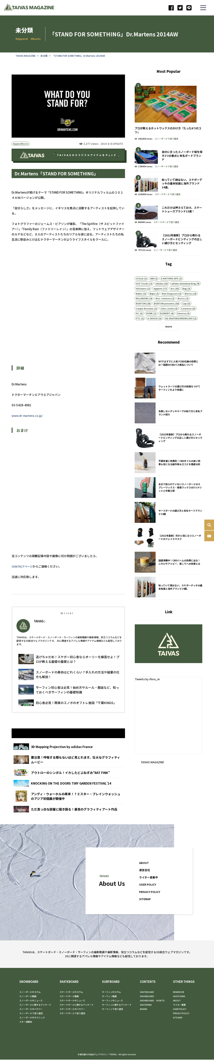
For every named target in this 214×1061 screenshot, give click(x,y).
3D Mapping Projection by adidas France (68, 758)
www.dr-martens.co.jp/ (28, 416)
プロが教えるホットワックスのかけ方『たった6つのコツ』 (168, 112)
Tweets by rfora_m (148, 679)
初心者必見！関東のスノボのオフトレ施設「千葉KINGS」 (69, 713)
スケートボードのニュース (72, 1001)
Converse (186, 318)
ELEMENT (165, 322)
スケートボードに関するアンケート (77, 1006)
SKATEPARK (146, 1006)
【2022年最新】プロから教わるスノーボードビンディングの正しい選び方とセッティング (168, 241)
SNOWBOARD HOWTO (152, 1001)
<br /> (81, 315)
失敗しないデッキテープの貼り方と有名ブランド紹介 (168, 423)
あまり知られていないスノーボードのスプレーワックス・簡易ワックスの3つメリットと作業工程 (168, 497)
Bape (152, 303)
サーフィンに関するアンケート (117, 1006)
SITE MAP (177, 1018)
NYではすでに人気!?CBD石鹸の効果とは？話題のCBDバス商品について (168, 373)
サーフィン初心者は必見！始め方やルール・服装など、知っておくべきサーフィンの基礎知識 (69, 700)
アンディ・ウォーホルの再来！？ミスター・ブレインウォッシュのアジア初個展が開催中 (68, 807)
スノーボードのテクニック (32, 1018)
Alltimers (141, 298)
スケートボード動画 (69, 997)
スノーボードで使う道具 (166, 138)
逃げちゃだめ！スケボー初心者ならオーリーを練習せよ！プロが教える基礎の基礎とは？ (69, 669)
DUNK (149, 322)
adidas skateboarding (183, 293)
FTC (138, 327)
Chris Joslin (167, 318)
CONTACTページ (23, 566)
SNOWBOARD (28, 983)
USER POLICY (148, 896)
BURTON (141, 313)
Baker (139, 303)
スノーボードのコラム (30, 993)
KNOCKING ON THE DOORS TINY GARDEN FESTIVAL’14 (68, 794)
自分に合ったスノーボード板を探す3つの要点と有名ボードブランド (168, 158)
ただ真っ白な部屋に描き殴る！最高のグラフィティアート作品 (68, 820)
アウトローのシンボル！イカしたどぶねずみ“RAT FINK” (68, 784)
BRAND (143, 1010)
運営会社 (145, 881)
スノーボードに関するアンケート (35, 1006)
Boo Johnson (163, 308)
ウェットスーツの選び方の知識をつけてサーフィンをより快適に (168, 398)
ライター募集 (179, 1006)
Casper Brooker (144, 318)
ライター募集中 (149, 888)
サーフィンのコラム (111, 993)
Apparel (17, 144)
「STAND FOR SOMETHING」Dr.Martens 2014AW (78, 55)
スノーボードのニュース (31, 1001)
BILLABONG (142, 308)
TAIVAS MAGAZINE (25, 55)
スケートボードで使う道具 (167, 194)
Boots (24, 144)
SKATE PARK (179, 997)
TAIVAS (39, 631)
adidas (159, 293)
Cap (184, 313)
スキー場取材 (25, 1023)
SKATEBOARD (69, 983)
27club (139, 288)
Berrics (189, 303)
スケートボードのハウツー (72, 1010)
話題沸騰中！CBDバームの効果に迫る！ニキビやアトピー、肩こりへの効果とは (168, 572)
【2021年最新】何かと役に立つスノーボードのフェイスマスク (168, 547)
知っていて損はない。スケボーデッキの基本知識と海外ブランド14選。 (168, 186)
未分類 (43, 55)
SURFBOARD (111, 983)
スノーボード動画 (27, 997)
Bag (184, 298)
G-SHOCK (152, 327)
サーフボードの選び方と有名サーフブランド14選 (168, 522)
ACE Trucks (142, 293)
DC (137, 322)
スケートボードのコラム (71, 993)
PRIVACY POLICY (150, 903)
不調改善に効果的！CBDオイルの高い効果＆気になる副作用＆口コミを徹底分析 (168, 472)
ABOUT (144, 874)
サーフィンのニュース (112, 1001)
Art (172, 298)
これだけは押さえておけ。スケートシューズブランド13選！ (168, 214)
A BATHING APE (169, 288)
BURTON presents (164, 313)
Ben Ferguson (170, 303)
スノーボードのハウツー (31, 1010)
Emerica (181, 322)
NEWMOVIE (178, 993)
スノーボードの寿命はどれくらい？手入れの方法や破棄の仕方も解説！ (69, 684)
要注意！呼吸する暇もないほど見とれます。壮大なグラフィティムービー (68, 770)
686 (152, 288)
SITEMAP (145, 910)
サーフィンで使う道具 (112, 1010)
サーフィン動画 (109, 997)
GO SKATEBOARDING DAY (179, 327)
